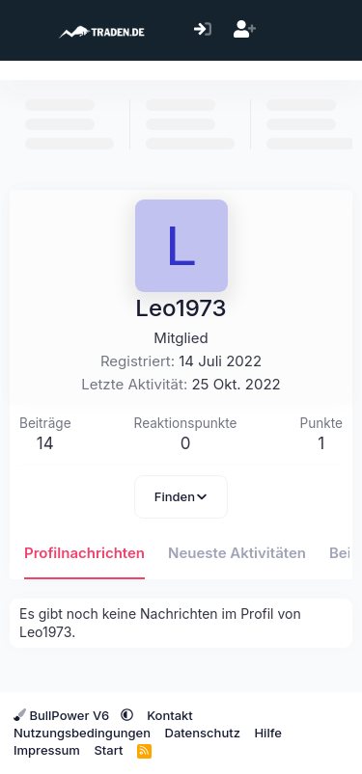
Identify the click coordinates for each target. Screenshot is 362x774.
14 (45, 443)
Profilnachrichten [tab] (84, 553)
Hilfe (267, 732)
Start (108, 750)
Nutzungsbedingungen (82, 732)
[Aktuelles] (286, 30)
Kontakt (170, 715)
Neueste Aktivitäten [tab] (237, 553)
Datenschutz (202, 732)
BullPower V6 (63, 715)
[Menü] (26, 31)
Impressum (47, 750)
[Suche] (327, 30)
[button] (127, 715)
